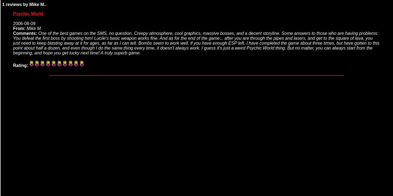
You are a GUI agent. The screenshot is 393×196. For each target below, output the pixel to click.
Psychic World (28, 13)
